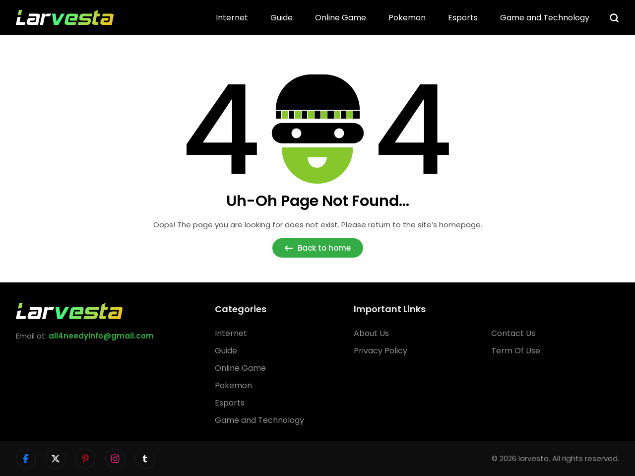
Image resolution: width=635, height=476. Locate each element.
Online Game (340, 17)
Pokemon (407, 17)
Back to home (318, 248)
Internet (232, 17)
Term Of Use (515, 350)
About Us (371, 333)
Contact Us (513, 333)
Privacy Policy (380, 350)
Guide (281, 17)
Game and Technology (544, 17)
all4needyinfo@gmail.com (101, 336)
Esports (463, 17)
